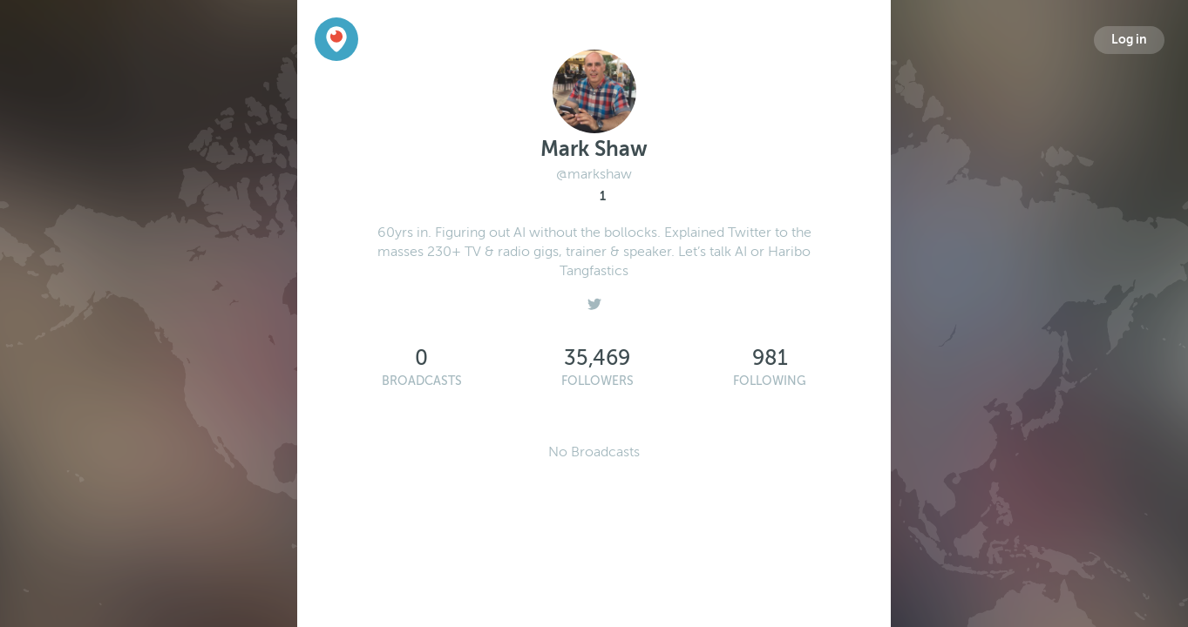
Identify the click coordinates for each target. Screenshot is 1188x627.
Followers (597, 381)
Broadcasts (422, 381)
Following (769, 381)
